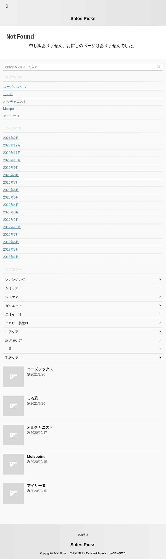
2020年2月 (11, 219)
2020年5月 (11, 197)
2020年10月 (12, 160)
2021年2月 (11, 138)
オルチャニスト (14, 101)
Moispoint (10, 109)
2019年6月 (11, 242)
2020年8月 (11, 175)
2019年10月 (12, 227)
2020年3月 (11, 212)
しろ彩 (8, 94)
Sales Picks (83, 18)
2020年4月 (11, 205)
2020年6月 (11, 190)
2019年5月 (11, 249)
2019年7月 (11, 234)
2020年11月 (12, 153)
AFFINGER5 (118, 553)
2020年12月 (12, 145)
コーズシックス (14, 86)
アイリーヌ (11, 116)
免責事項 (83, 534)
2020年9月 (11, 167)
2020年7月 (11, 182)
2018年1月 (11, 257)
